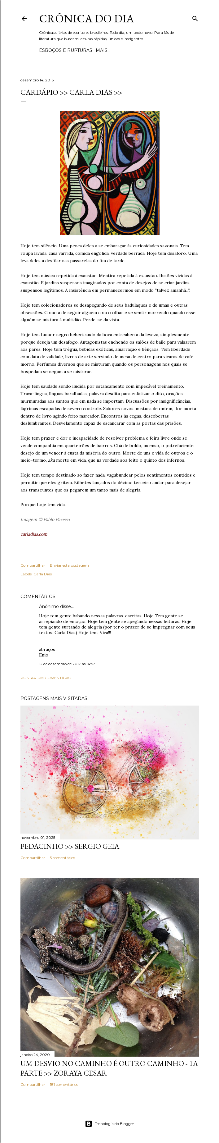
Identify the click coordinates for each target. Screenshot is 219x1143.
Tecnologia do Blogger (109, 1123)
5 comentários (62, 857)
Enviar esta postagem (69, 565)
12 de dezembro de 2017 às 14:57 (67, 663)
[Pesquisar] (195, 17)
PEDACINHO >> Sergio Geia (69, 846)
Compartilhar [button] (32, 565)
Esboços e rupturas (65, 50)
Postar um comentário (46, 677)
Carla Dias (42, 574)
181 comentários (64, 1084)
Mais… (103, 50)
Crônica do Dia (86, 18)
